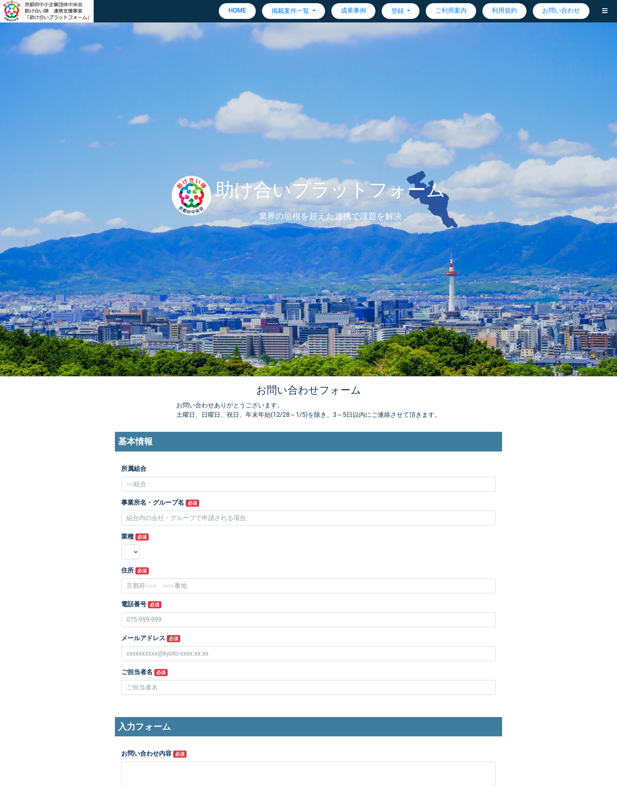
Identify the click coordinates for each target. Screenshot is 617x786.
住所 (135, 570)
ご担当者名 (144, 672)
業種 (135, 537)
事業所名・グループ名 (160, 503)
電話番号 (141, 604)
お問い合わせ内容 (154, 754)
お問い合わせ (561, 10)
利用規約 (504, 10)
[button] (605, 11)
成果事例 (353, 10)
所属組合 (133, 468)
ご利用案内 (451, 10)
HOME (237, 10)
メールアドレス (150, 638)
